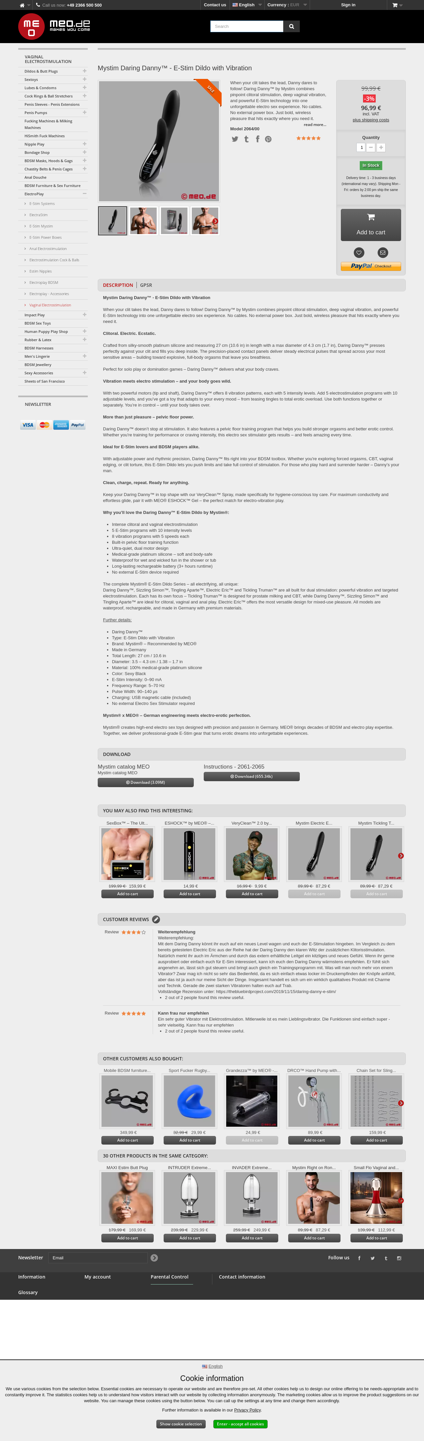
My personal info (101, 1312)
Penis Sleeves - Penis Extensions (52, 104)
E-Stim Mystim (40, 225)
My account (97, 1277)
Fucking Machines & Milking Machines (48, 124)
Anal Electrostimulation (47, 248)
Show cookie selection (181, 1424)
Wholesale (28, 1312)
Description (118, 285)
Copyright (28, 1351)
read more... (315, 124)
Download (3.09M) (145, 782)
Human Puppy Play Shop (46, 331)
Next (215, 221)
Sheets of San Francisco (45, 381)
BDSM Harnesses (39, 347)
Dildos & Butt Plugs (41, 71)
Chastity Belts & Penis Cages (49, 168)
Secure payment (34, 1328)
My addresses (98, 1304)
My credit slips (99, 1296)
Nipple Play (34, 144)
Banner (25, 1304)
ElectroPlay (34, 193)
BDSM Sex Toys (38, 323)
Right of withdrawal (38, 1336)
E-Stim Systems (41, 203)
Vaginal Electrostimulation (49, 304)
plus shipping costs (371, 119)
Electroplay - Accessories (48, 293)
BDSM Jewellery (38, 364)
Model (236, 129)
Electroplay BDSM (43, 282)
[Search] (291, 26)
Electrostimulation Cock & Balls (53, 259)
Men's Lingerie (37, 356)
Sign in (348, 4)
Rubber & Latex (38, 339)
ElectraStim (38, 214)
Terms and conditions (40, 1320)
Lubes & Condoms (40, 87)
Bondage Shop (37, 152)
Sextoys (31, 79)
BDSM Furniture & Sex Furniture (52, 185)
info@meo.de (257, 1323)
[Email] (47, 417)
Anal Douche (35, 177)
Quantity (371, 137)
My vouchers (97, 1320)
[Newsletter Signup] (80, 416)
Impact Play (35, 314)
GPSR (146, 285)
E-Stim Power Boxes (45, 237)
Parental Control (167, 1319)
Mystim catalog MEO (124, 767)
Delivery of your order (40, 1344)
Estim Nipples (40, 271)
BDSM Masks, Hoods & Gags (49, 160)
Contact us (215, 4)
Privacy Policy (247, 1410)
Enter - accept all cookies (240, 1424)
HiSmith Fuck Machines (45, 135)
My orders (94, 1288)
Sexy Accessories (39, 372)
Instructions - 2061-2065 (234, 767)
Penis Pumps (36, 112)
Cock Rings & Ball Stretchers (49, 96)
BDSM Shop (30, 1296)
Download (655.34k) (252, 777)
